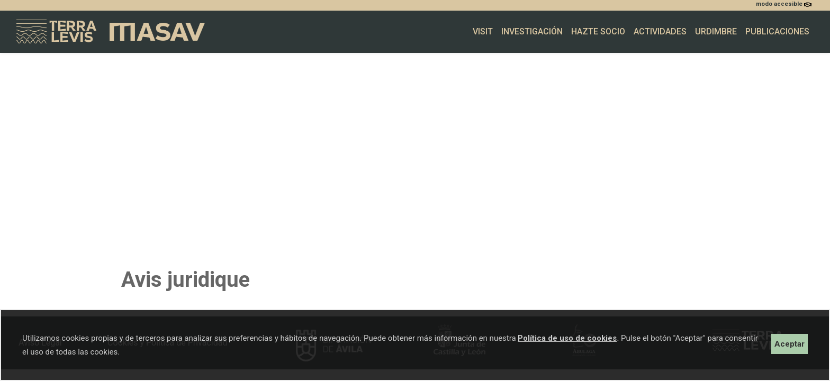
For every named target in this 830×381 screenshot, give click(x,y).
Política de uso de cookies (567, 338)
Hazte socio (598, 31)
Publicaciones (777, 31)
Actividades (660, 31)
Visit (483, 31)
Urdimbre (716, 31)
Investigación (532, 31)
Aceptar (789, 344)
